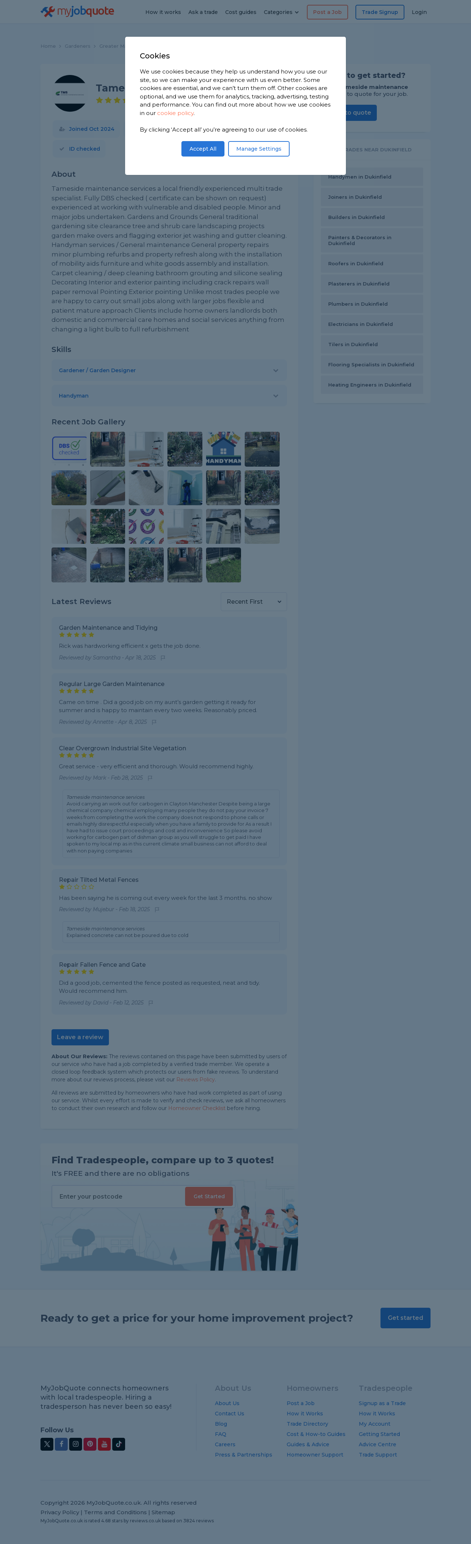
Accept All (203, 149)
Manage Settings (258, 149)
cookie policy (175, 112)
